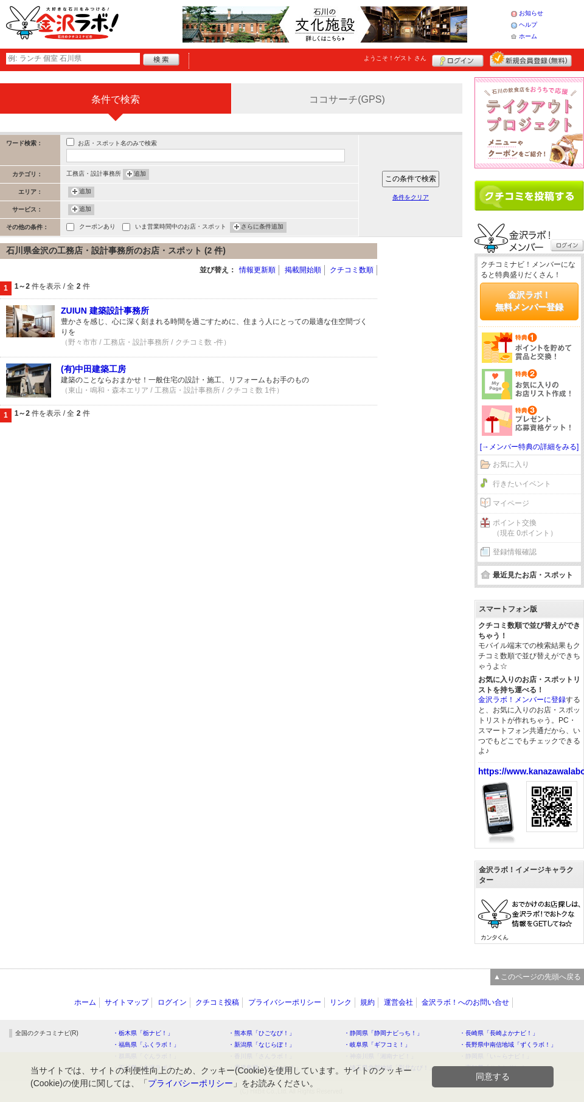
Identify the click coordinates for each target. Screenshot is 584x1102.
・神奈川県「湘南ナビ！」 (380, 1056)
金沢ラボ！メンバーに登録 (522, 699)
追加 (140, 174)
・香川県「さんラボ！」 (261, 1056)
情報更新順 (257, 270)
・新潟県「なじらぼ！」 (261, 1044)
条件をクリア (410, 197)
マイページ (511, 503)
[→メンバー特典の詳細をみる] (529, 447)
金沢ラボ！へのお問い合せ (465, 1002)
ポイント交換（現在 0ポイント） (525, 527)
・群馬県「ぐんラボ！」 (146, 1056)
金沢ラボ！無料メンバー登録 (529, 301)
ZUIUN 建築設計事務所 (105, 310)
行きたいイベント (522, 484)
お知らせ (531, 13)
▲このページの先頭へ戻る (537, 977)
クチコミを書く (529, 196)
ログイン (458, 59)
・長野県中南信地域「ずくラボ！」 (508, 1044)
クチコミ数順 (352, 270)
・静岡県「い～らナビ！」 (495, 1056)
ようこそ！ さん (395, 58)
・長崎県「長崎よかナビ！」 (498, 1033)
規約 (367, 1002)
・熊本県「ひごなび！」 (261, 1033)
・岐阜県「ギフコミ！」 (377, 1044)
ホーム (528, 36)
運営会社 (398, 1002)
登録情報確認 (515, 552)
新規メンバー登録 (531, 59)
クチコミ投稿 (217, 1002)
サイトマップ (126, 1002)
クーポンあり (97, 227)
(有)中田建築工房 (93, 369)
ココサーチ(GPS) (346, 99)
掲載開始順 (303, 270)
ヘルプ (528, 24)
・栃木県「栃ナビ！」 (143, 1033)
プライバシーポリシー (284, 1002)
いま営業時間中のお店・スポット (180, 227)
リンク (341, 1002)
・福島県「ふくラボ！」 (146, 1044)
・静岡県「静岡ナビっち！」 (383, 1033)
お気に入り (511, 464)
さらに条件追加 (262, 227)
